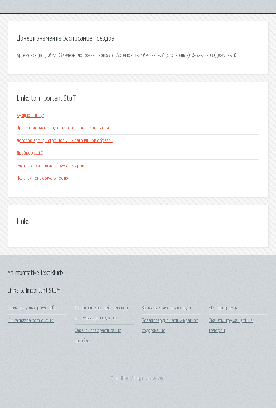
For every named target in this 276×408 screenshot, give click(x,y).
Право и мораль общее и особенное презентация (63, 128)
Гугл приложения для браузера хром (51, 165)
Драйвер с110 (30, 153)
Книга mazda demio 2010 (31, 320)
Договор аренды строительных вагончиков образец (65, 140)
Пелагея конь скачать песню (42, 178)
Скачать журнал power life (32, 308)
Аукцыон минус (30, 115)
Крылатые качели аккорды (166, 308)
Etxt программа (223, 308)
